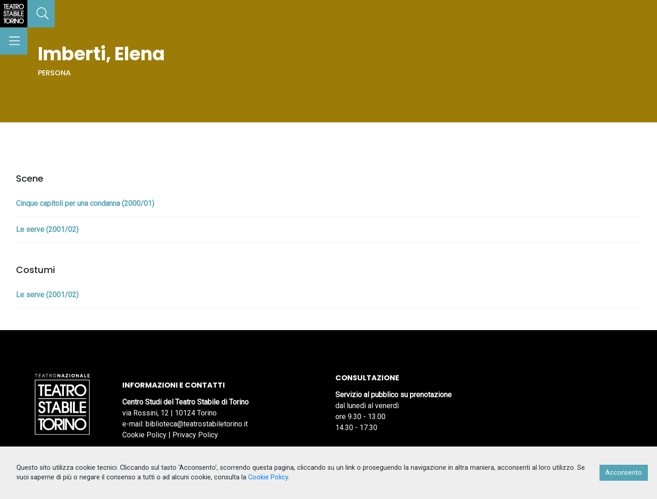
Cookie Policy (144, 435)
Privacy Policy (195, 435)
